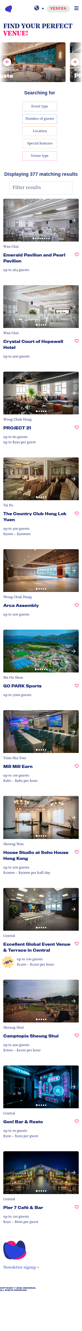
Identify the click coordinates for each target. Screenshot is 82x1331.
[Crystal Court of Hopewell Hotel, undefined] (77, 346)
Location (40, 131)
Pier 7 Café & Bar (23, 1207)
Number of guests (39, 119)
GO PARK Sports (22, 686)
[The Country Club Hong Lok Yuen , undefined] (77, 518)
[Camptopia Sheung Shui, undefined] (77, 1038)
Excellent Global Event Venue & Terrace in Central (36, 947)
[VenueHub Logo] (8, 8)
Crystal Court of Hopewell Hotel (33, 344)
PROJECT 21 (17, 428)
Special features (39, 143)
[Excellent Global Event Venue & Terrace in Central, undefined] (77, 949)
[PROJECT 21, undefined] (77, 429)
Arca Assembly (21, 605)
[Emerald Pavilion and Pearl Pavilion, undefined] (77, 260)
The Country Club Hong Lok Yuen (34, 516)
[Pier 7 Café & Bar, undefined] (77, 1209)
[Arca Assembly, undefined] (77, 607)
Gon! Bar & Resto (23, 1121)
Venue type (40, 156)
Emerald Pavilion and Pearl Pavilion (34, 258)
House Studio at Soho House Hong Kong (35, 855)
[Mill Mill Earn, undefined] (77, 768)
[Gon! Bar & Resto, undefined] (77, 1123)
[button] (74, 220)
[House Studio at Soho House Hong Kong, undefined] (77, 857)
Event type (39, 106)
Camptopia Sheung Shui (31, 1036)
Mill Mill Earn (18, 766)
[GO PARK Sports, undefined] (77, 688)
